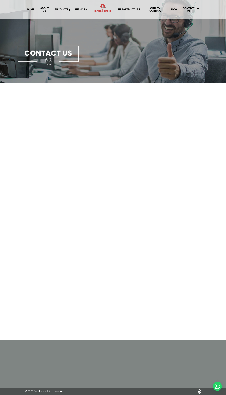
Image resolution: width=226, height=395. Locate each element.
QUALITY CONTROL (149, 10)
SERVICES (85, 10)
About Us (53, 10)
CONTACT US (178, 10)
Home (42, 10)
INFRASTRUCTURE (126, 10)
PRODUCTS (68, 10)
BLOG (165, 10)
